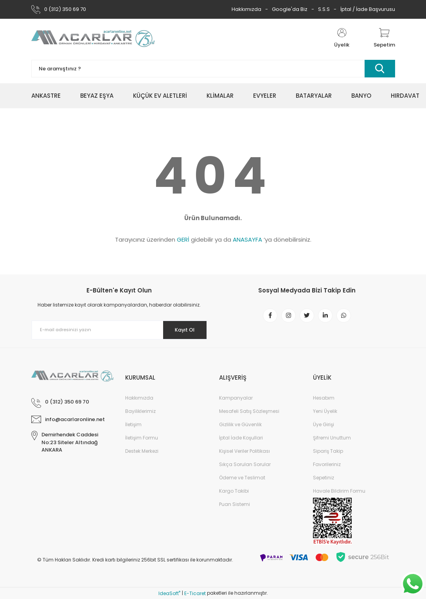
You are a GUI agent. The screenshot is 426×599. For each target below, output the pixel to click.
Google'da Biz (289, 9)
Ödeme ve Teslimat (242, 477)
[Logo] (93, 38)
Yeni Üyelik (325, 411)
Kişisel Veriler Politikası (244, 451)
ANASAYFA (247, 239)
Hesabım (323, 398)
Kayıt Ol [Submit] (181, 330)
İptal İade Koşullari (241, 437)
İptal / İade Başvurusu (367, 9)
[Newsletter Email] (119, 330)
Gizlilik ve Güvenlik (240, 424)
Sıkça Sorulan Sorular (245, 464)
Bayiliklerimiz (140, 411)
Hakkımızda (246, 9)
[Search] (213, 68)
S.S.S (324, 9)
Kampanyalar (236, 398)
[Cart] (384, 38)
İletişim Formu (141, 437)
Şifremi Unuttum (332, 437)
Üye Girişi (323, 424)
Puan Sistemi (234, 504)
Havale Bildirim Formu (339, 491)
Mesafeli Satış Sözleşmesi (249, 411)
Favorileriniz (327, 464)
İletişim (133, 424)
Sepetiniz (323, 477)
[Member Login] (342, 38)
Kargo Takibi (234, 491)
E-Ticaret (195, 593)
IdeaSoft (169, 593)
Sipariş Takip (328, 451)
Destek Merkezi (141, 451)
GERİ (183, 239)
